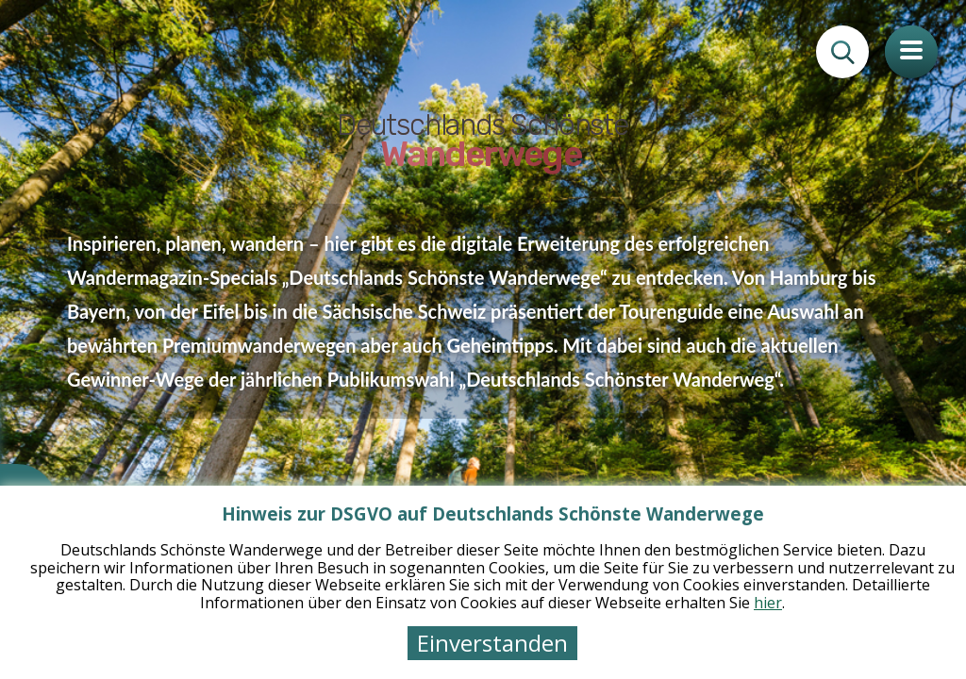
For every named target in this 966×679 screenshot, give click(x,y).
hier (768, 602)
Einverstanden (492, 642)
